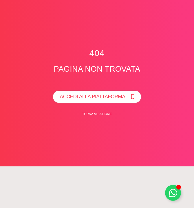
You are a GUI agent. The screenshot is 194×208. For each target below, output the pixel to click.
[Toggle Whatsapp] (173, 193)
